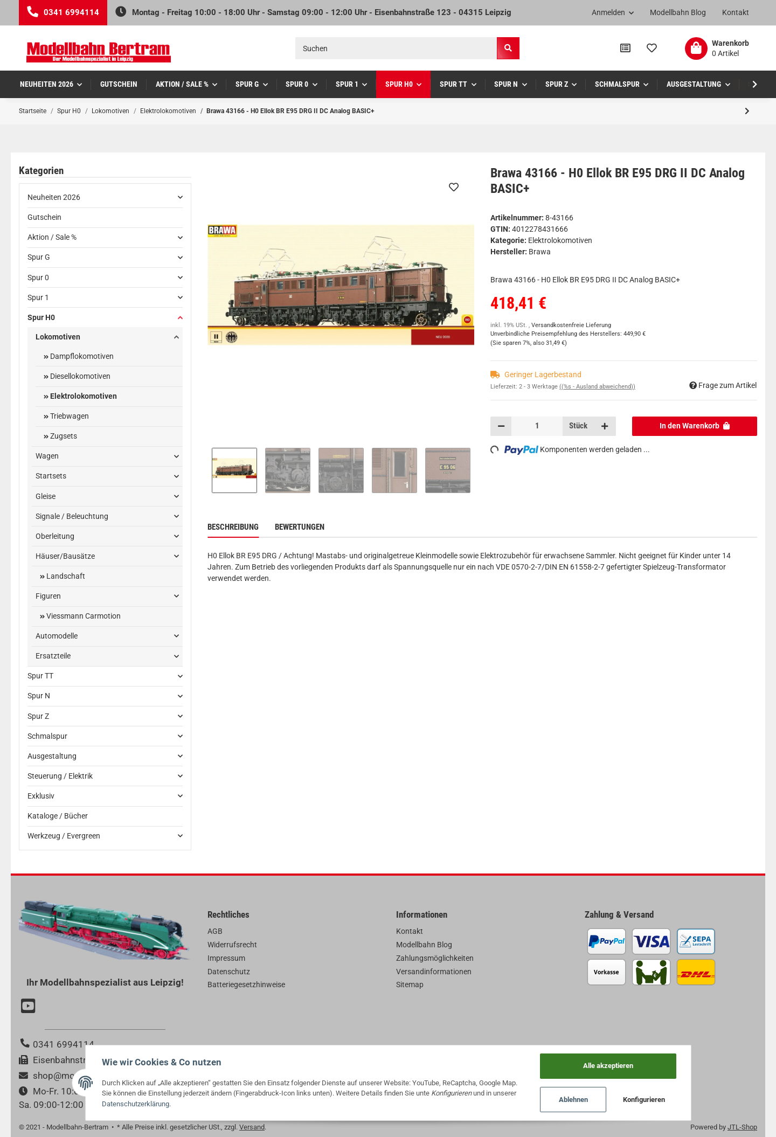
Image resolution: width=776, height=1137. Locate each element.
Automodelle (57, 636)
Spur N (38, 695)
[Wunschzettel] (652, 48)
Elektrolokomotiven (560, 240)
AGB (215, 931)
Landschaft (65, 576)
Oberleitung (55, 536)
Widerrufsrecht (232, 944)
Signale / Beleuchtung (72, 516)
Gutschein (44, 217)
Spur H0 (41, 317)
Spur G (38, 257)
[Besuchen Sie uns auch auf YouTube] (29, 1007)
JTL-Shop (742, 1127)
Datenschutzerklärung (135, 1104)
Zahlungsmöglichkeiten (435, 958)
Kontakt (735, 12)
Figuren (48, 596)
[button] (613, 13)
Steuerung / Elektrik (60, 776)
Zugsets (62, 436)
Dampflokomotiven (81, 356)
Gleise (46, 496)
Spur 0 (38, 277)
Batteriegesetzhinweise (246, 984)
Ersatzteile (53, 655)
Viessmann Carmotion (83, 616)
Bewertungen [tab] (299, 527)
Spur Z (38, 716)
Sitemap (410, 984)
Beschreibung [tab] (233, 527)
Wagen (47, 456)
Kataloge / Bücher (57, 816)
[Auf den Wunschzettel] (454, 187)
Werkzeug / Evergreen (63, 835)
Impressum (226, 958)
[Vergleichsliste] (625, 48)
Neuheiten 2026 (53, 197)
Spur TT (40, 675)
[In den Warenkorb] (695, 426)
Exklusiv (40, 796)
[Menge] (537, 426)
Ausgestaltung (52, 756)
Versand (252, 1127)
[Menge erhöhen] (604, 426)
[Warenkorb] (717, 48)
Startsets (51, 476)
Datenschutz (228, 971)
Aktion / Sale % (52, 237)
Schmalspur (47, 736)
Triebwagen (68, 416)
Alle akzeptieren (608, 1066)
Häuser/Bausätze (65, 556)
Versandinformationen (434, 971)
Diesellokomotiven (79, 376)
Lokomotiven (58, 336)
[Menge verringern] (501, 426)
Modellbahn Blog (678, 12)
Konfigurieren (644, 1100)
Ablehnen (573, 1100)
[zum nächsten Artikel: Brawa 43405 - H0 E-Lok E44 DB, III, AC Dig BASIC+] (747, 111)
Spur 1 (38, 297)
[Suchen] (396, 48)
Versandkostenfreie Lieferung (571, 325)
